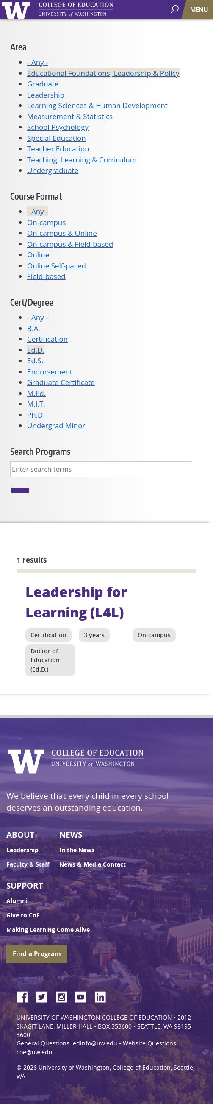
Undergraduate (52, 170)
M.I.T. (36, 404)
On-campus (46, 222)
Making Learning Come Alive (48, 930)
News (70, 834)
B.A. (33, 328)
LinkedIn (103, 995)
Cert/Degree (31, 302)
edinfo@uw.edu (95, 1043)
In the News (76, 850)
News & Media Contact (92, 864)
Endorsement (49, 371)
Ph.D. (36, 415)
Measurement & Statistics (70, 116)
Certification (47, 339)
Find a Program (37, 953)
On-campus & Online (62, 233)
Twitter (45, 995)
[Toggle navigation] (200, 9)
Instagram (64, 995)
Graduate (43, 84)
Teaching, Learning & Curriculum (81, 159)
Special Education (56, 138)
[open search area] (175, 9)
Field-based (46, 276)
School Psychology (58, 127)
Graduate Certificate (61, 382)
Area (18, 47)
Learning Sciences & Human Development (97, 105)
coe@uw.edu (35, 1052)
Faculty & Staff (27, 864)
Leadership (45, 95)
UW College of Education (91, 9)
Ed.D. (35, 350)
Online (38, 254)
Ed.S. (35, 360)
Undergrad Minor (56, 425)
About (20, 834)
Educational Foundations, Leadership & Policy (103, 73)
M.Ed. (36, 393)
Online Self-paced (56, 265)
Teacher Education (58, 148)
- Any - (37, 62)
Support (24, 885)
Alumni (17, 901)
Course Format (36, 196)
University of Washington (17, 9)
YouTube (84, 995)
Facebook (25, 995)
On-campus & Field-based (70, 244)
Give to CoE (23, 915)
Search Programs (40, 451)
